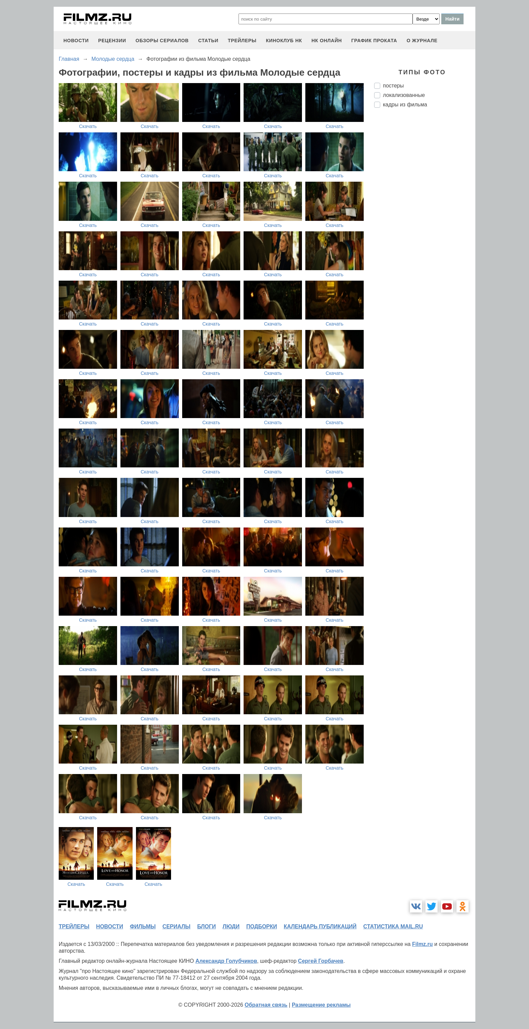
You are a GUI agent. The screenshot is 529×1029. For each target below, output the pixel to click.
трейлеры (242, 40)
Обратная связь (266, 1005)
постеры (393, 85)
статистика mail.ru (393, 926)
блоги (206, 926)
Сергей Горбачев (320, 961)
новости (76, 40)
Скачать (88, 126)
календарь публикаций (320, 926)
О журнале (422, 40)
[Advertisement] (424, 226)
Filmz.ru (422, 944)
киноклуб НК (284, 40)
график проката (374, 40)
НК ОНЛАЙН (326, 40)
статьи (208, 40)
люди (231, 926)
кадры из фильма (405, 104)
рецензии (112, 40)
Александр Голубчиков (226, 961)
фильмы (143, 926)
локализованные (404, 95)
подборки (261, 926)
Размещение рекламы (321, 1005)
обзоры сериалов (162, 40)
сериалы (176, 926)
